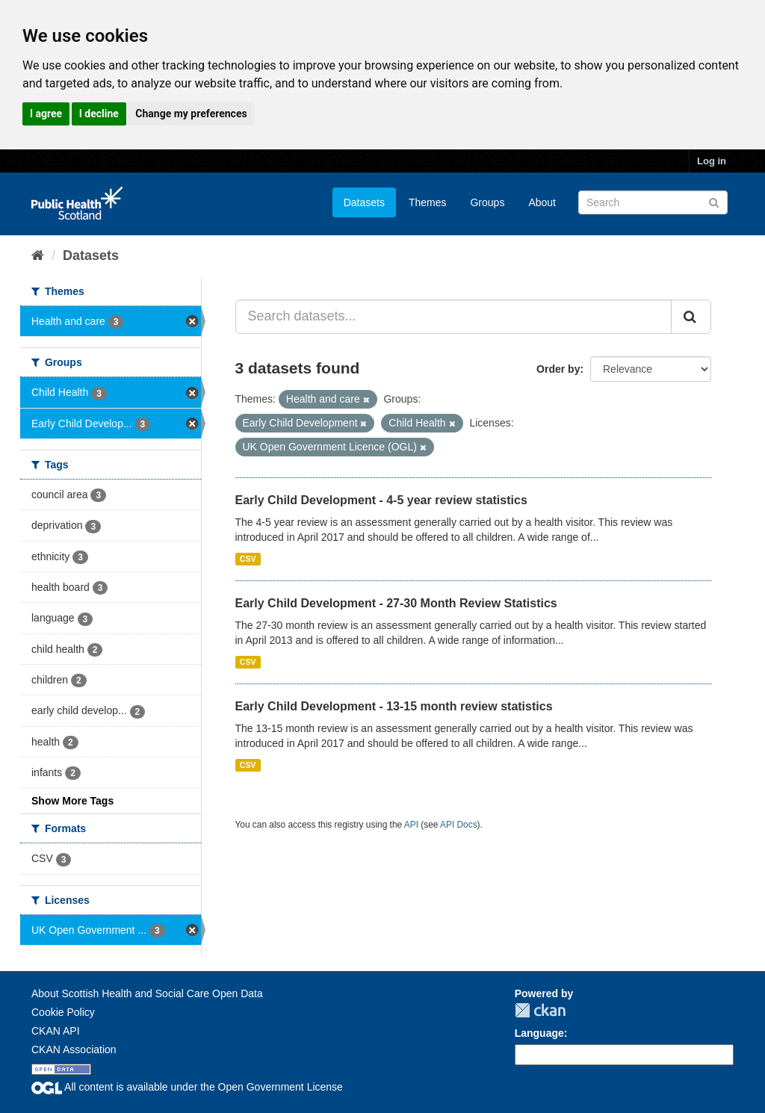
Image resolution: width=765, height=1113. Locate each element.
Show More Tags (72, 801)
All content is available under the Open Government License (187, 1087)
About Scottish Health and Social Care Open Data (147, 993)
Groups (487, 202)
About (542, 202)
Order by (558, 369)
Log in (711, 161)
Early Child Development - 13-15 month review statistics (394, 706)
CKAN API (55, 1031)
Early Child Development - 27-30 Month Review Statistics (396, 603)
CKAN (540, 1010)
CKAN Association (74, 1049)
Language (539, 1033)
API (411, 824)
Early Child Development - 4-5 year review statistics (381, 500)
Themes (428, 202)
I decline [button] (99, 114)
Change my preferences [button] (191, 114)
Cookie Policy (63, 1012)
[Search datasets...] (453, 317)
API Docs (458, 824)
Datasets (364, 202)
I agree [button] (46, 114)
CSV (248, 558)
